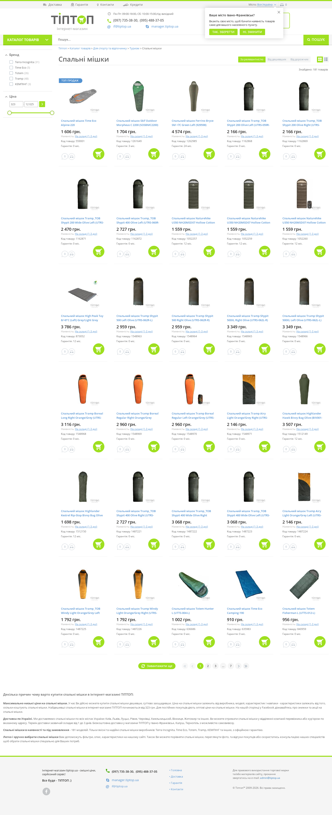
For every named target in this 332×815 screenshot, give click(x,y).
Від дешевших (277, 59)
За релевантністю (251, 59)
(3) (23, 84)
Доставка (177, 776)
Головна (176, 770)
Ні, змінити (252, 32)
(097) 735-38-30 (122, 771)
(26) (22, 73)
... (223, 666)
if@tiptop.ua (119, 786)
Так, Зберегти (223, 32)
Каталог (23, 39)
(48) (22, 78)
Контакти (177, 789)
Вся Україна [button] (265, 4)
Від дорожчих (299, 59)
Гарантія (176, 783)
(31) (27, 62)
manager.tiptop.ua (164, 26)
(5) (22, 67)
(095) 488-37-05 (146, 771)
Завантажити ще (159, 666)
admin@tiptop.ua (270, 778)
